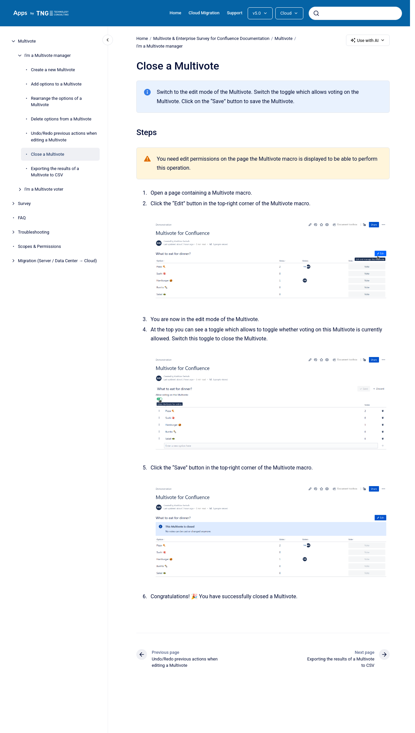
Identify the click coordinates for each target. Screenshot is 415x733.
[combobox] (355, 13)
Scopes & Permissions (39, 246)
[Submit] (316, 13)
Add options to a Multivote (56, 84)
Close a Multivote (47, 154)
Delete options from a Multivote (61, 118)
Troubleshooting (33, 232)
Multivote (27, 41)
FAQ (22, 217)
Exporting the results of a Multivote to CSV (55, 172)
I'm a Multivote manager (47, 55)
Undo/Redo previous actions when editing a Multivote (64, 136)
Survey (24, 203)
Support (234, 12)
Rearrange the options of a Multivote (56, 101)
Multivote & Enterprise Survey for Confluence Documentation (211, 38)
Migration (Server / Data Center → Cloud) (57, 260)
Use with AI (367, 40)
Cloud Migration (204, 12)
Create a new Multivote (53, 69)
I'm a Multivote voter (43, 189)
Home (175, 12)
